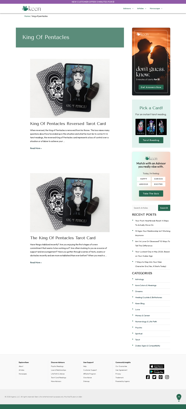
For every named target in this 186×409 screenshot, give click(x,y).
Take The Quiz (151, 193)
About (21, 366)
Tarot (137, 339)
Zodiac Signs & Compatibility (147, 345)
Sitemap (86, 381)
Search (164, 208)
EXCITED (158, 184)
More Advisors (56, 381)
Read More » (36, 148)
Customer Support (90, 370)
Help (84, 366)
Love (137, 309)
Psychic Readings (57, 366)
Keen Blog (140, 303)
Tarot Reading (151, 140)
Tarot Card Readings (58, 378)
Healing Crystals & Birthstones (148, 297)
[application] (132, 8)
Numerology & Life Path (146, 321)
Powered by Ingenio (122, 381)
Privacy (118, 374)
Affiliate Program (89, 374)
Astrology (139, 279)
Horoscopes (23, 374)
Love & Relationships (58, 370)
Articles (21, 370)
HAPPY (143, 179)
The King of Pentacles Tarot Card (62, 237)
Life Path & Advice (57, 374)
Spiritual (138, 333)
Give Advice (87, 378)
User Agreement (121, 370)
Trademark (119, 378)
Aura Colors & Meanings (145, 285)
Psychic (138, 327)
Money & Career (142, 315)
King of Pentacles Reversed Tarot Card (68, 123)
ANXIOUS (143, 184)
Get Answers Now (151, 87)
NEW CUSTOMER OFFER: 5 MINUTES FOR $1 (93, 1)
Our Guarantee (121, 366)
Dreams (139, 291)
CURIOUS (158, 179)
